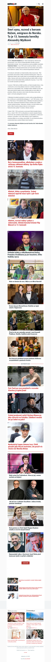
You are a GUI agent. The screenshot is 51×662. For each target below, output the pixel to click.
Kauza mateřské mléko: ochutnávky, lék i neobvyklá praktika (16, 641)
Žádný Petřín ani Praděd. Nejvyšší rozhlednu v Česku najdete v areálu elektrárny (33, 625)
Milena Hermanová (15, 44)
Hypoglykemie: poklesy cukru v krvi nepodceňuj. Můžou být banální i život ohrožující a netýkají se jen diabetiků (34, 642)
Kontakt (25, 652)
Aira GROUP (27, 658)
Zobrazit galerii (40, 57)
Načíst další (25, 562)
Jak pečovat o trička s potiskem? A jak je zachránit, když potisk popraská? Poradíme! (16, 625)
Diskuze (11, 133)
